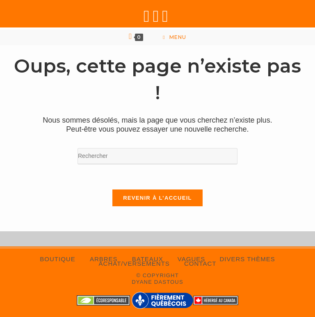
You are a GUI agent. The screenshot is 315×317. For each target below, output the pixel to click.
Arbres (104, 258)
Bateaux (147, 258)
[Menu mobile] (174, 37)
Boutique (57, 258)
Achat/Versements (134, 263)
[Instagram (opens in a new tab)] (157, 16)
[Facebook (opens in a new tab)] (148, 16)
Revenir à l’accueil (157, 198)
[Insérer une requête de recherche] (157, 156)
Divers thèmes (247, 258)
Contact (200, 263)
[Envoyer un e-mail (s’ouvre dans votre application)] (166, 16)
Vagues (191, 258)
